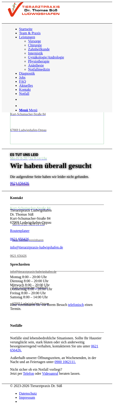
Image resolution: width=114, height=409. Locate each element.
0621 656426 (19, 239)
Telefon (28, 373)
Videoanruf (50, 373)
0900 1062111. (65, 362)
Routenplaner (19, 231)
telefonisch (76, 305)
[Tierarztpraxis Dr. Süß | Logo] (34, 15)
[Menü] (28, 110)
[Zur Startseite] (20, 184)
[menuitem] (61, 29)
